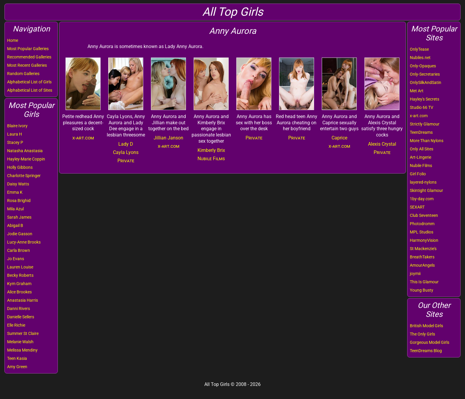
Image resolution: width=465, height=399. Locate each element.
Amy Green (17, 366)
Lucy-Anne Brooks (24, 242)
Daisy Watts (18, 184)
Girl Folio (418, 173)
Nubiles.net (420, 57)
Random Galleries (23, 73)
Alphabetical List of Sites (29, 90)
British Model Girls (426, 325)
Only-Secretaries (425, 74)
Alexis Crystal (382, 144)
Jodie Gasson (19, 233)
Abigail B (15, 225)
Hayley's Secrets (424, 99)
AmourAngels (422, 265)
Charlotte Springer (24, 175)
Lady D (125, 144)
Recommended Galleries (29, 57)
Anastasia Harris (22, 300)
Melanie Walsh (20, 341)
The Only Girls (422, 334)
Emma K (15, 192)
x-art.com (419, 115)
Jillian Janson (168, 138)
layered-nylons (423, 182)
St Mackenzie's (423, 248)
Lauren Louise (20, 267)
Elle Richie (16, 325)
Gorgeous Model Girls (429, 342)
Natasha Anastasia (25, 150)
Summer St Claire (23, 333)
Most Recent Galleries (27, 65)
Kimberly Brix (211, 150)
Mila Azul (15, 208)
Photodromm (422, 223)
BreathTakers (422, 257)
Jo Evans (15, 258)
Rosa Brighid (19, 200)
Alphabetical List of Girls (29, 82)
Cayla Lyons (125, 152)
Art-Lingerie (420, 157)
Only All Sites (421, 149)
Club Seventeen (424, 215)
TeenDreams (421, 132)
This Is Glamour (424, 281)
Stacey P (15, 142)
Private (125, 160)
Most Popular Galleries (28, 48)
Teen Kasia (17, 358)
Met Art (416, 90)
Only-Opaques (423, 65)
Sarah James (19, 217)
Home (12, 40)
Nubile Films (421, 165)
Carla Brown (18, 250)
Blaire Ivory (17, 125)
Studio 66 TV (421, 107)
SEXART (417, 207)
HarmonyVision (424, 240)
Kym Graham (19, 283)
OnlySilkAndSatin (425, 82)
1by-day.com (422, 198)
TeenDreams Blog (426, 350)
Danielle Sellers (20, 316)
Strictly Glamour (424, 124)
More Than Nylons (426, 140)
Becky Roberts (20, 275)
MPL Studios (421, 232)
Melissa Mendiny (22, 350)
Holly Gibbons (20, 167)
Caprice (339, 138)
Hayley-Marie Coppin (26, 159)
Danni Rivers (18, 308)
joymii (415, 273)
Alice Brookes (19, 292)
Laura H (14, 134)
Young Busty (421, 290)
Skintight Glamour (426, 190)
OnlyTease (419, 49)
